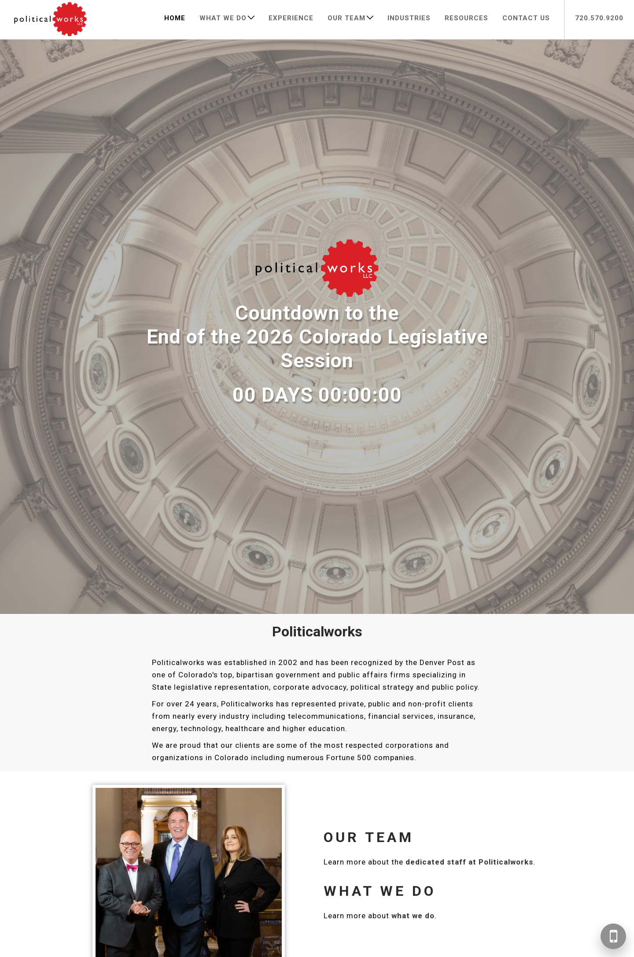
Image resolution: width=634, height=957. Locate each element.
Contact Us (526, 18)
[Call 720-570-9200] (613, 936)
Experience (291, 18)
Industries (409, 18)
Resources (466, 18)
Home (174, 18)
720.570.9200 (599, 18)
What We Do (223, 18)
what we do (413, 915)
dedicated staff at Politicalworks (469, 861)
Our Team (346, 18)
